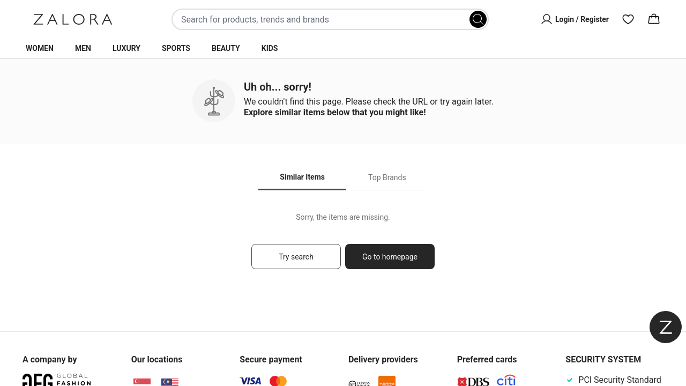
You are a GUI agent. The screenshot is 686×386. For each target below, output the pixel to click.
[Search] (478, 19)
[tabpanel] (343, 246)
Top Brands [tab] (387, 177)
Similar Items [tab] (302, 177)
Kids (270, 48)
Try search (296, 257)
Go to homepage (389, 257)
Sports (176, 48)
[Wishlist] (628, 19)
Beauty (226, 48)
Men (83, 48)
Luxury (126, 48)
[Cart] (653, 19)
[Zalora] (73, 19)
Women (40, 48)
